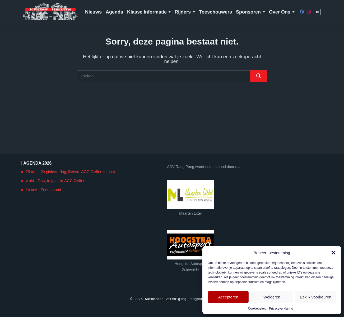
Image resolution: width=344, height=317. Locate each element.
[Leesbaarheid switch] (317, 12)
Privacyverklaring (281, 308)
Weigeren (271, 297)
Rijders (185, 12)
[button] (333, 252)
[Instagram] (309, 12)
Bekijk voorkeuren (315, 297)
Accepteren (228, 297)
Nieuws (93, 12)
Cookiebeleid (257, 308)
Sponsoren (250, 12)
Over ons (282, 12)
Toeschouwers (215, 12)
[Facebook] (302, 12)
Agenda (114, 12)
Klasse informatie (149, 12)
